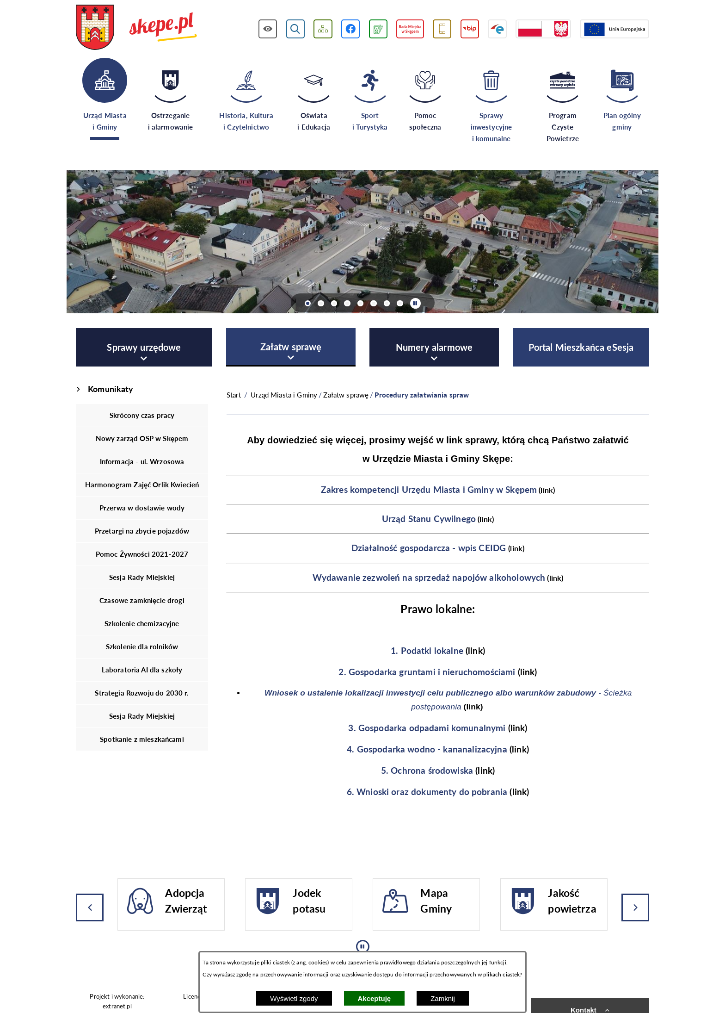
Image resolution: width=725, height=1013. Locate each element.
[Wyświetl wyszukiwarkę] (295, 28)
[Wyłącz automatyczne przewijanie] (415, 303)
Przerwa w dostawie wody (141, 507)
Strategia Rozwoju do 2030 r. (142, 693)
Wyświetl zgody (294, 998)
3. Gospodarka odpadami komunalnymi (426, 728)
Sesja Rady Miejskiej (142, 577)
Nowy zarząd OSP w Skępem (142, 438)
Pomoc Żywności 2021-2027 (142, 554)
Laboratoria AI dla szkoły (142, 669)
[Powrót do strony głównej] (234, 395)
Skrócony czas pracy (142, 415)
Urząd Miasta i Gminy (284, 395)
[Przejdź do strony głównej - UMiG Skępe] (136, 28)
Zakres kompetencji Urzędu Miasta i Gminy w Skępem (429, 490)
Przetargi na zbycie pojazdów (142, 531)
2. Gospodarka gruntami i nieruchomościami (426, 672)
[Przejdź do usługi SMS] (442, 28)
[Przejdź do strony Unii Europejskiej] (614, 28)
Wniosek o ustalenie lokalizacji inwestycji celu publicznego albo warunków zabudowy (430, 692)
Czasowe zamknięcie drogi (141, 600)
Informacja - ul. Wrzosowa (142, 461)
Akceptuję (374, 998)
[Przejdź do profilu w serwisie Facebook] (350, 28)
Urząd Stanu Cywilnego (429, 519)
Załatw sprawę (346, 395)
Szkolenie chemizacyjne (141, 623)
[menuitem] (144, 347)
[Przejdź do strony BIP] (470, 28)
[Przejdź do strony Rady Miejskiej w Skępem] (410, 28)
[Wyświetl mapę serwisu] (322, 28)
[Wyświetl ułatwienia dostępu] (267, 28)
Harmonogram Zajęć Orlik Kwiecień (142, 484)
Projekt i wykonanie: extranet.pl (117, 1001)
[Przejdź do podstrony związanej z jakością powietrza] (378, 28)
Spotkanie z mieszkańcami (142, 739)
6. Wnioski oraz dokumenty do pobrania (427, 792)
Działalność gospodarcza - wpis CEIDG (428, 548)
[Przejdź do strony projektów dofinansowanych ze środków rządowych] (543, 28)
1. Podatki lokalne (427, 651)
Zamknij (442, 998)
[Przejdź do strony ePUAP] (497, 28)
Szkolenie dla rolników (142, 646)
